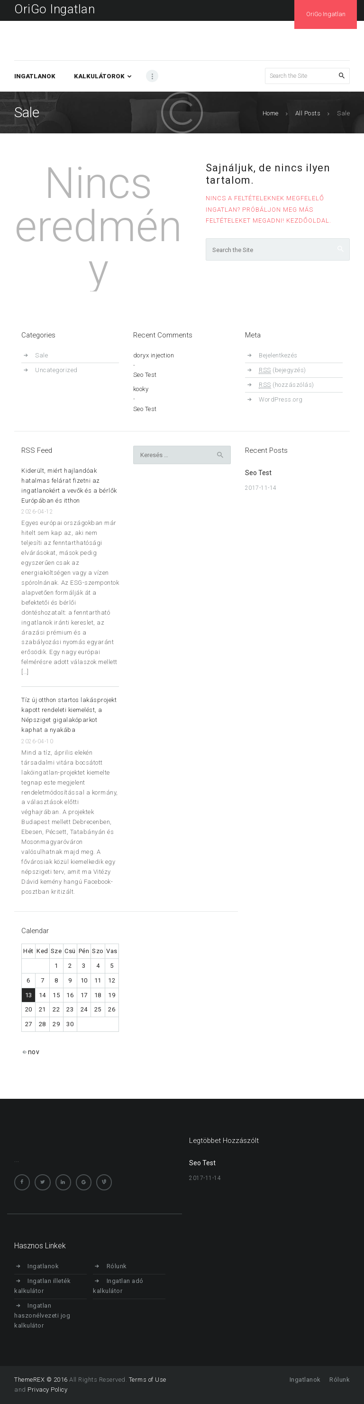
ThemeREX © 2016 (41, 1379)
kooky (141, 389)
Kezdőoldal (307, 220)
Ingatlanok (43, 1266)
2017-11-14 (261, 488)
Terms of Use (147, 1379)
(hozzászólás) (286, 384)
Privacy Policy (47, 1389)
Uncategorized (56, 370)
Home (271, 113)
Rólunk (117, 1266)
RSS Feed (36, 450)
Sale (41, 355)
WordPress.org (281, 399)
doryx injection (153, 355)
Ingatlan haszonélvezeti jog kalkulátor (42, 1315)
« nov (31, 1052)
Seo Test (145, 375)
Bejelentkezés (278, 355)
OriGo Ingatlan (54, 9)
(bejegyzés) (282, 370)
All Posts (308, 113)
